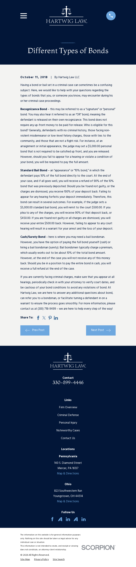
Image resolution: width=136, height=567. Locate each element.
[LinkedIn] (68, 519)
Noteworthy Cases (68, 430)
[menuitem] (25, 559)
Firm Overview (68, 407)
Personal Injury (68, 422)
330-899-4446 (68, 382)
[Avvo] (60, 519)
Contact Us (68, 438)
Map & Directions (68, 473)
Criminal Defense (68, 415)
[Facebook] (52, 519)
